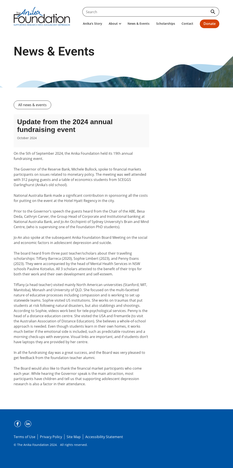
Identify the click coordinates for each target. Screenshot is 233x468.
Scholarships (165, 23)
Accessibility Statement (104, 436)
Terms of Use (24, 436)
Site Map (74, 436)
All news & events (32, 104)
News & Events (138, 23)
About (115, 23)
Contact (187, 23)
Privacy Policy (51, 436)
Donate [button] (209, 23)
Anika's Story (92, 23)
